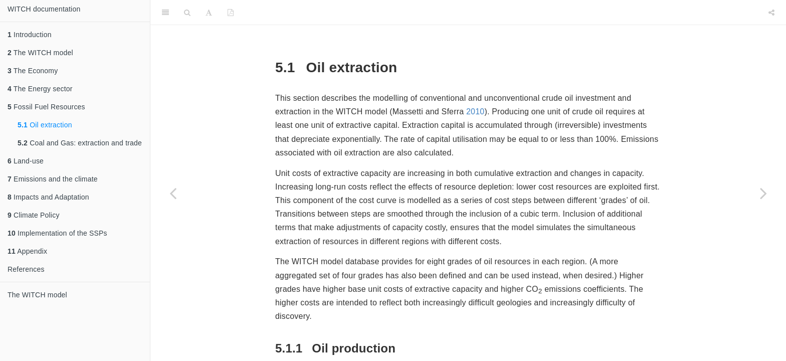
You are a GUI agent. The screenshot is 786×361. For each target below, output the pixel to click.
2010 (475, 111)
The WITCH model (40, 53)
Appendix (27, 251)
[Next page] (763, 193)
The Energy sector (40, 89)
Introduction (30, 35)
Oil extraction (45, 125)
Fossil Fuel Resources (46, 107)
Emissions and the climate (53, 179)
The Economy (33, 71)
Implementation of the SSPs (57, 233)
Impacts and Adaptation (48, 197)
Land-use (26, 161)
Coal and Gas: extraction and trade (80, 143)
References (26, 269)
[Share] (771, 12)
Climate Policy (34, 215)
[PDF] (230, 12)
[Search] (187, 12)
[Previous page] (172, 193)
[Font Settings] (209, 12)
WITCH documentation (44, 9)
